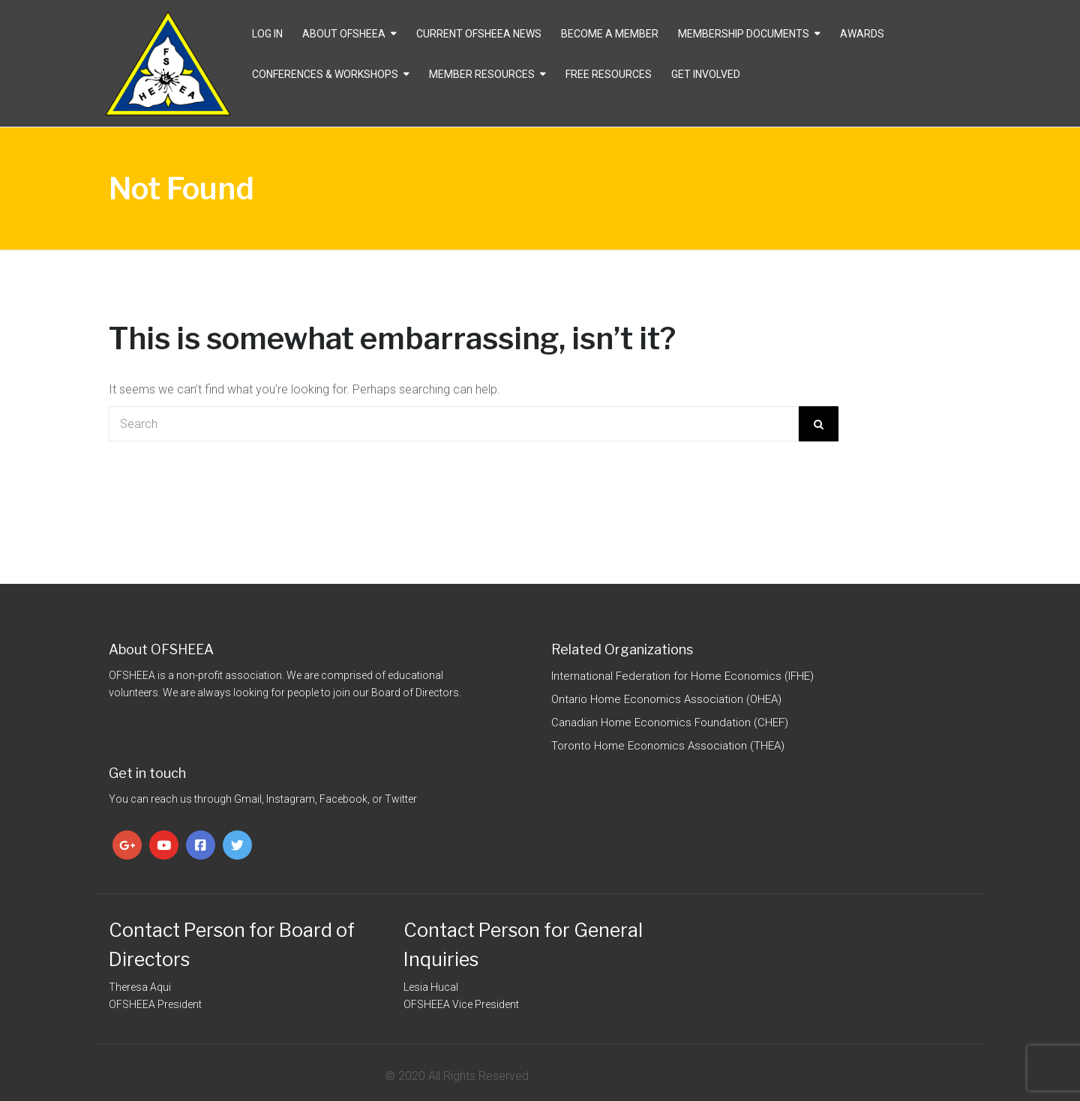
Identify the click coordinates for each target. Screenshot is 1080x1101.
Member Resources (482, 74)
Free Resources (609, 74)
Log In (267, 34)
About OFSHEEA (344, 34)
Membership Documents (743, 34)
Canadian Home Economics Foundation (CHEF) (669, 722)
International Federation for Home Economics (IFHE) (682, 676)
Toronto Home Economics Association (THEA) (667, 745)
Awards (862, 34)
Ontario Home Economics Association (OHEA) (666, 699)
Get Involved (705, 74)
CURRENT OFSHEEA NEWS (479, 34)
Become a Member (609, 34)
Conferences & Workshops (325, 74)
